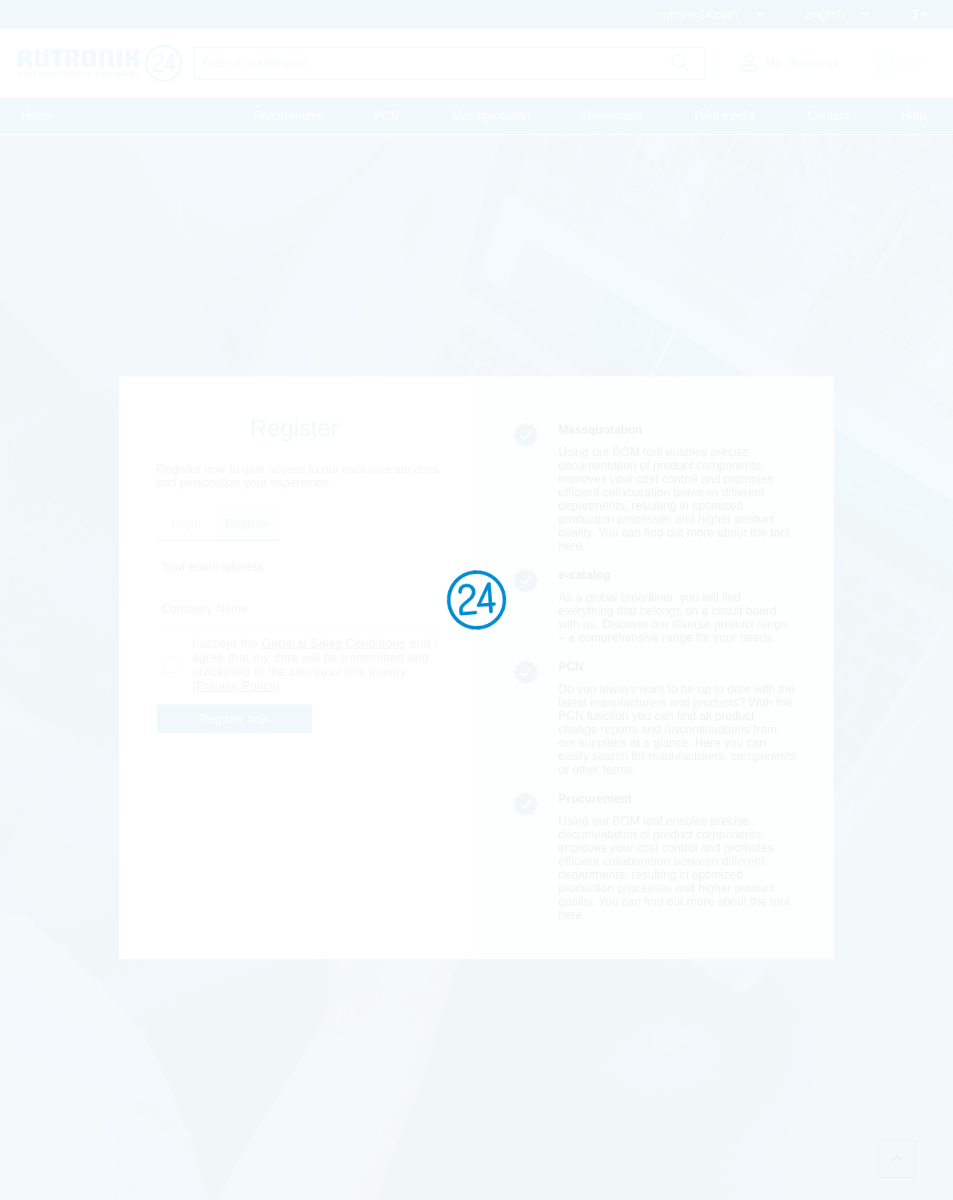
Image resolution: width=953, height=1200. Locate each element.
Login (185, 523)
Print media (725, 116)
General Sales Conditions (334, 643)
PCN (387, 116)
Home (38, 116)
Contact (828, 116)
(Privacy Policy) (236, 686)
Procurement (287, 116)
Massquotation (491, 116)
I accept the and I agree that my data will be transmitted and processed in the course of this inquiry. (315, 664)
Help (914, 116)
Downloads (612, 116)
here (570, 546)
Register (248, 523)
